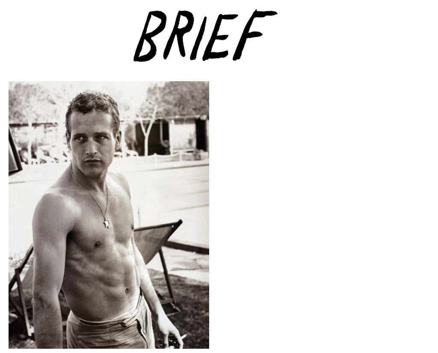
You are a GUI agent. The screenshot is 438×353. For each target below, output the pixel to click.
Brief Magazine (219, 41)
